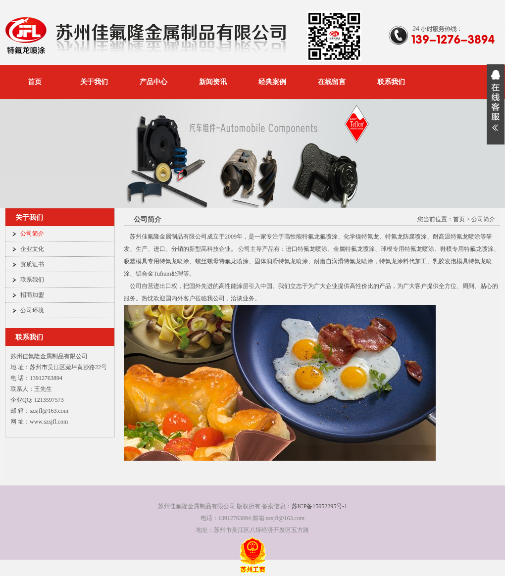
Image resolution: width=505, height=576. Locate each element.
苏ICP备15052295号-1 (320, 506)
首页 (35, 82)
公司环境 (32, 310)
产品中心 (153, 82)
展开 (496, 104)
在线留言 (332, 82)
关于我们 (94, 82)
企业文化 (32, 248)
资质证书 (32, 264)
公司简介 (32, 233)
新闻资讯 (213, 82)
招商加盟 (32, 294)
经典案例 (272, 82)
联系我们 (391, 82)
